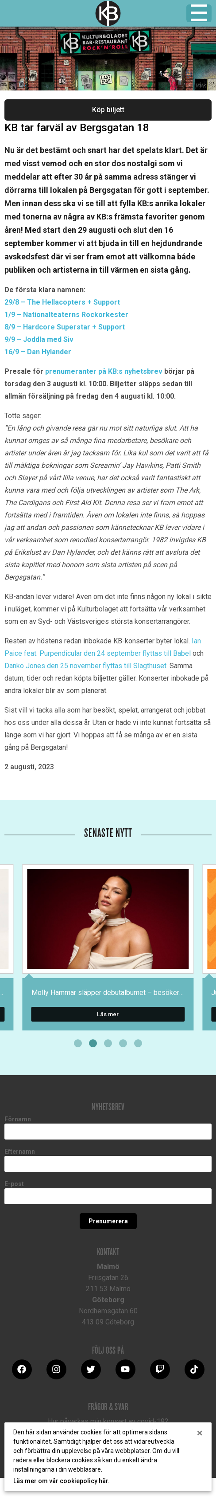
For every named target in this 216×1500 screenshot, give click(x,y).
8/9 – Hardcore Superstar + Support (64, 327)
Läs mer (108, 1014)
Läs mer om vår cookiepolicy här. (61, 1480)
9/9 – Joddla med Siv (38, 339)
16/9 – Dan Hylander (37, 352)
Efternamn (19, 1151)
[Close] (200, 1433)
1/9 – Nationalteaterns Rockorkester (66, 314)
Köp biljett (108, 110)
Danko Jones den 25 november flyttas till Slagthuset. (86, 666)
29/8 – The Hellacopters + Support (62, 302)
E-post (14, 1184)
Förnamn (17, 1119)
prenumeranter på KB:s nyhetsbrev (103, 371)
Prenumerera (108, 1221)
